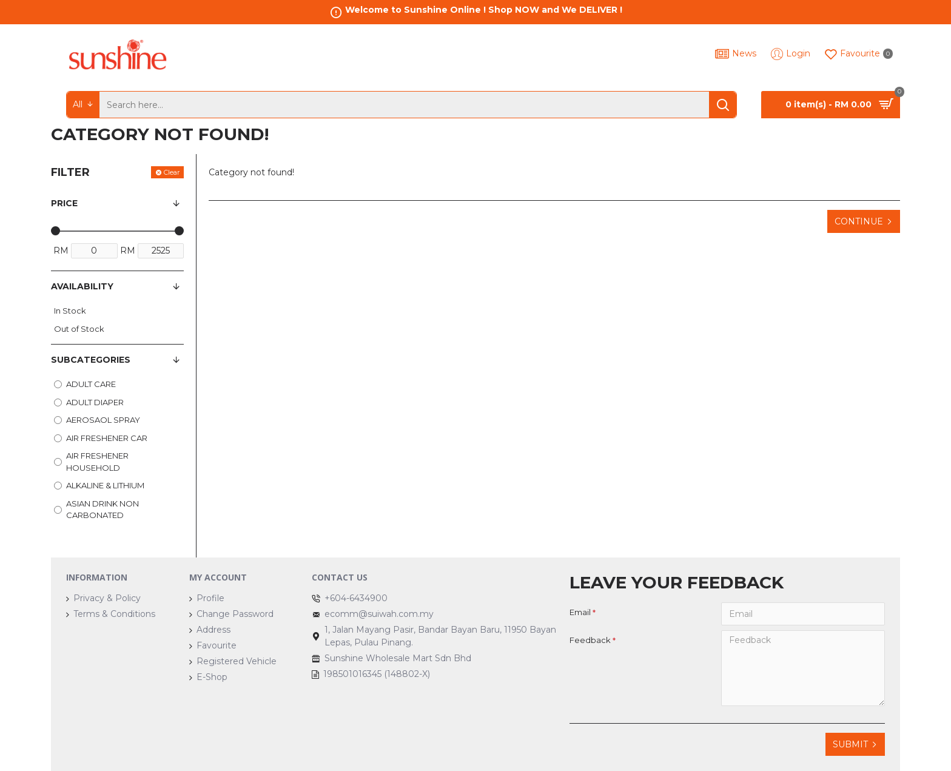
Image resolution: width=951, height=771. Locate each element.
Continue (859, 221)
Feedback (590, 640)
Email (580, 612)
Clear (172, 172)
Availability (82, 286)
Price (64, 203)
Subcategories (90, 359)
